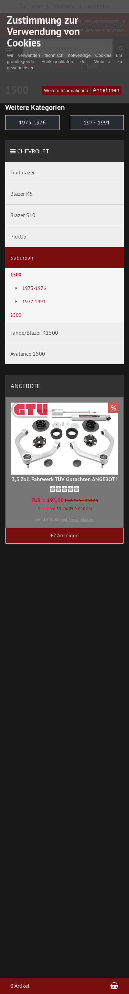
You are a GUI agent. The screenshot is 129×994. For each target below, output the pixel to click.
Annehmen (106, 90)
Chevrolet (33, 151)
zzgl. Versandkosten (78, 519)
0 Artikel (20, 985)
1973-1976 (32, 122)
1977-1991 (97, 122)
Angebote (25, 386)
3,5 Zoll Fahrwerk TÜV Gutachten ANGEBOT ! (65, 479)
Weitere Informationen (66, 90)
